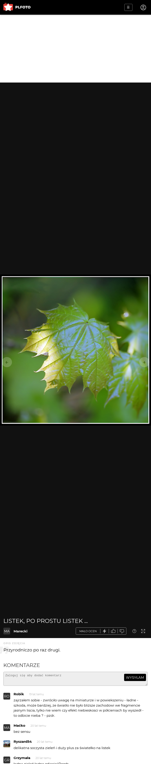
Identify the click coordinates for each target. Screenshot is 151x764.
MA (7, 631)
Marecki (21, 631)
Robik (19, 696)
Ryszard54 (23, 743)
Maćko (19, 727)
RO (6, 698)
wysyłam (135, 677)
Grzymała (22, 760)
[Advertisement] (75, 48)
